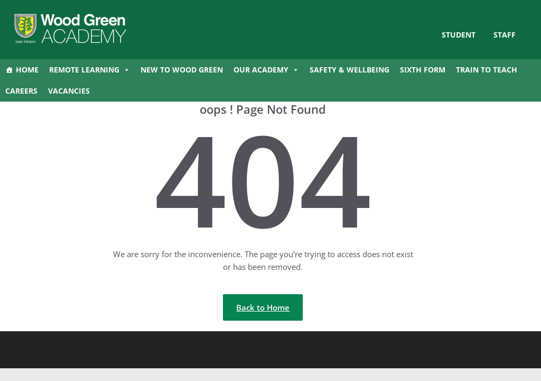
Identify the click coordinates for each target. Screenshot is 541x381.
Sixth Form (422, 70)
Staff (504, 35)
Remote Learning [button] (89, 69)
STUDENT (458, 35)
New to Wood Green (182, 70)
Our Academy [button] (266, 69)
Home (27, 70)
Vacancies (69, 91)
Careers (21, 91)
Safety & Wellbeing (349, 70)
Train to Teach (486, 70)
